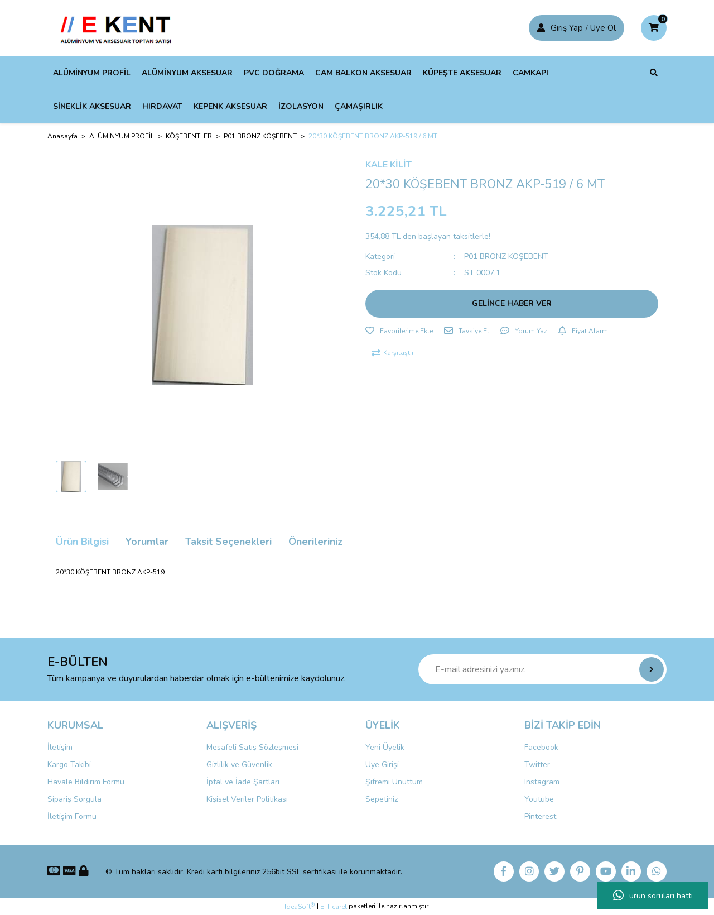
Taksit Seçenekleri (228, 541)
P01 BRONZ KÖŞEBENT (506, 256)
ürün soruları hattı (653, 895)
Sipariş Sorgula (74, 799)
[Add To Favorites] (399, 331)
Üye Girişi (382, 764)
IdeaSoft (299, 907)
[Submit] (651, 669)
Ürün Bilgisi (82, 541)
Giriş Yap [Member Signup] (567, 27)
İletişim (60, 747)
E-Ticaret (333, 907)
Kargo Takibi (69, 764)
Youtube (539, 799)
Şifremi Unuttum (394, 782)
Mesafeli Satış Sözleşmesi (252, 747)
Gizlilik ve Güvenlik (239, 764)
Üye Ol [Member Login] (603, 27)
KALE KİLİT (388, 165)
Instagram (541, 782)
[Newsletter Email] (542, 669)
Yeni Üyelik (384, 747)
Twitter (537, 764)
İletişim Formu (72, 816)
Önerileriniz (315, 541)
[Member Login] (541, 28)
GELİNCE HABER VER (512, 303)
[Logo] (118, 27)
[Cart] (654, 28)
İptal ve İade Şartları (242, 782)
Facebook (541, 747)
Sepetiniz (381, 799)
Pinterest (540, 816)
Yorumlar (147, 541)
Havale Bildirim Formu (85, 782)
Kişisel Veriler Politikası (247, 799)
